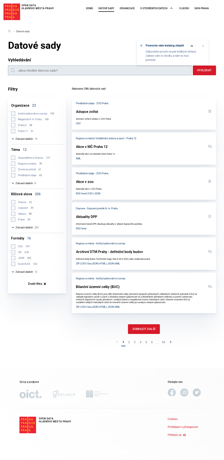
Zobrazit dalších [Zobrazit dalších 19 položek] (24, 139)
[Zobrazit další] (144, 329)
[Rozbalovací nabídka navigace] (171, 8)
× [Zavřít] (203, 46)
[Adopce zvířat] (144, 113)
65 (163, 342)
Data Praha (202, 8)
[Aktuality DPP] (144, 219)
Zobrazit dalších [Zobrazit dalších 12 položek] (24, 272)
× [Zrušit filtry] (37, 284)
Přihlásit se (177, 435)
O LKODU (184, 8)
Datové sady (106, 8)
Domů (89, 8)
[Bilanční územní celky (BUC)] (144, 293)
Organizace (127, 8)
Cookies (173, 419)
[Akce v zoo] (144, 183)
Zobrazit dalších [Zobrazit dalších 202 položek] (25, 227)
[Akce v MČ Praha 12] (144, 148)
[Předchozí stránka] (118, 343)
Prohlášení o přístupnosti (183, 427)
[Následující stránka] (169, 343)
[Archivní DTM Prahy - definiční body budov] (144, 254)
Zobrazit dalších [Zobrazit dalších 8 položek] (24, 183)
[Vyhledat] (204, 70)
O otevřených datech (153, 8)
